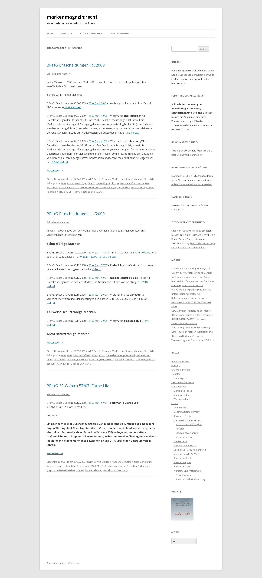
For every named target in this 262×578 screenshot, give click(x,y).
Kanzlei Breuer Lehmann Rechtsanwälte (192, 74)
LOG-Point (141, 359)
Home (50, 33)
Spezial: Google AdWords (187, 453)
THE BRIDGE (65, 191)
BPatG (91, 183)
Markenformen (184, 437)
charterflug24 (103, 183)
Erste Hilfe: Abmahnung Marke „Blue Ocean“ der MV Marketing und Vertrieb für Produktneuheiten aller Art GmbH (191, 273)
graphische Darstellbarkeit (61, 470)
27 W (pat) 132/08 (99, 252)
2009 (63, 183)
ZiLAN (100, 191)
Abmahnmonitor (180, 361)
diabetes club (143, 355)
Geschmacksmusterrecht (186, 411)
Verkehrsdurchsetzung (115, 470)
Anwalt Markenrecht (91, 33)
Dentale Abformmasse (132, 183)
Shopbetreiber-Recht (184, 445)
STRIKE (149, 187)
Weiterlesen (55, 170)
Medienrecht (180, 441)
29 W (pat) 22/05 (98, 320)
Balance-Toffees (81, 355)
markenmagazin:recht (72, 17)
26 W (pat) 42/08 (98, 115)
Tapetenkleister (93, 470)
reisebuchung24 (125, 187)
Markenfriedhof (182, 395)
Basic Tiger (81, 183)
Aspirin (70, 183)
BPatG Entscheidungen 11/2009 (76, 213)
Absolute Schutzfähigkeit (125, 461)
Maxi (98, 187)
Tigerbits (85, 191)
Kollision (180, 428)
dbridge (115, 183)
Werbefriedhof (181, 399)
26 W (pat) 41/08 (98, 141)
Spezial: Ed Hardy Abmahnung (189, 449)
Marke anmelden (120, 33)
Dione (50, 359)
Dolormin (71, 359)
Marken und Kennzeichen (126, 179)
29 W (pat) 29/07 (98, 294)
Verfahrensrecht (182, 466)
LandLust (130, 359)
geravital (119, 359)
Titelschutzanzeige (191, 230)
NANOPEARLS (62, 363)
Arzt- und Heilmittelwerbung (190, 479)
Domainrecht (180, 407)
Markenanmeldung (181, 175)
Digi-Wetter (62, 187)
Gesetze (176, 373)
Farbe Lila (74, 187)
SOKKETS (140, 187)
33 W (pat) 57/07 (98, 265)
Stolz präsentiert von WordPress (63, 563)
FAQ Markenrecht (180, 369)
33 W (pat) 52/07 (98, 277)
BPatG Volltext (72, 107)
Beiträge (175, 365)
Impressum (66, 33)
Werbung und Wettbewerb (187, 470)
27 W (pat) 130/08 (87, 256)
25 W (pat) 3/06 (97, 103)
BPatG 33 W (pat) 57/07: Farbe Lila (78, 385)
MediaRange (109, 187)
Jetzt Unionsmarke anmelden (186, 154)
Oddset (75, 363)
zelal (93, 191)
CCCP (102, 355)
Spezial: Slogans (182, 462)
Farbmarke (143, 466)
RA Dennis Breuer (99, 179)
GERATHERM (106, 359)
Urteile (174, 403)
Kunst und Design (182, 416)
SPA (82, 363)
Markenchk (177, 209)
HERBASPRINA (87, 187)
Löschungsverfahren (187, 432)
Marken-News (178, 386)
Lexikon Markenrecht (182, 382)
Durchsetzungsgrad (115, 466)
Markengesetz (181, 378)
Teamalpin (52, 191)
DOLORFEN (60, 359)
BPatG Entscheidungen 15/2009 (76, 65)
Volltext (96, 269)
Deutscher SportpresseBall (120, 355)
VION (87, 363)
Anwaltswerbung (185, 475)
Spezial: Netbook (182, 458)
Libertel (80, 470)
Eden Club (82, 359)
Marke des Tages (182, 390)
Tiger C (76, 191)
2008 (63, 355)
